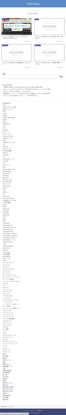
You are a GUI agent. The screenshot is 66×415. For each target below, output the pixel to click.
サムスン (6, 283)
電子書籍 (6, 397)
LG (4, 157)
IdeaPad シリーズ (8, 142)
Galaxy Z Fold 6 (8, 136)
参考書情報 (6, 372)
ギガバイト (6, 267)
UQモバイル (7, 248)
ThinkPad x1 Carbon (10, 234)
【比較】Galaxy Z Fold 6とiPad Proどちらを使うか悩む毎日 (22, 87)
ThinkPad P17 (7, 229)
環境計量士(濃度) (8, 387)
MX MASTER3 (7, 182)
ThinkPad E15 (7, 225)
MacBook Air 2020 (9, 169)
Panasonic (6, 196)
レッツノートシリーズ (10, 343)
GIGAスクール (7, 138)
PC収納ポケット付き (9, 200)
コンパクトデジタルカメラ (11, 281)
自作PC (5, 393)
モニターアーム (8, 337)
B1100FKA (6, 124)
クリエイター (7, 271)
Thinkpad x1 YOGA (9, 238)
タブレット (6, 294)
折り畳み (6, 377)
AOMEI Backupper (9, 117)
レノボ (5, 345)
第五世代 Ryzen (8, 391)
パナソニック (7, 323)
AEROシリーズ (7, 109)
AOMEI (5, 115)
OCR (4, 190)
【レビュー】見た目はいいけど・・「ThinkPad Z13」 (20, 95)
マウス (5, 333)
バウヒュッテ (7, 310)
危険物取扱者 (7, 370)
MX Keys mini (7, 180)
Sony (4, 219)
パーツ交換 (6, 306)
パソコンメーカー (8, 316)
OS (4, 194)
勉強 (4, 362)
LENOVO (6, 155)
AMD (4, 111)
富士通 (5, 375)
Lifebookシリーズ (9, 159)
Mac (4, 167)
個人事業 (6, 356)
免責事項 (40, 410)
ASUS (5, 122)
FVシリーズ (6, 134)
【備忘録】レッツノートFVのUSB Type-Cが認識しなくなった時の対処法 (26, 93)
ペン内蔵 (6, 329)
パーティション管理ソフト (11, 308)
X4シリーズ (6, 258)
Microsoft (6, 173)
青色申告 (6, 399)
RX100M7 (6, 213)
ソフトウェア (7, 292)
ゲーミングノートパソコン (11, 277)
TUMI (4, 244)
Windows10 (7, 256)
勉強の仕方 (6, 364)
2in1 (4, 105)
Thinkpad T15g (8, 231)
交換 (4, 354)
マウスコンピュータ (9, 335)
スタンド (6, 287)
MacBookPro (7, 171)
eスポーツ (6, 132)
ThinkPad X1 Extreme (10, 236)
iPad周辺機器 (7, 151)
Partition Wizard (8, 198)
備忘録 (5, 358)
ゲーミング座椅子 (8, 279)
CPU (4, 126)
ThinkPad (6, 223)
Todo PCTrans (7, 242)
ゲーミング (6, 273)
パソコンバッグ (8, 314)
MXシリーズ (7, 184)
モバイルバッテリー (9, 341)
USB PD (5, 250)
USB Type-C (7, 252)
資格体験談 (6, 395)
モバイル (6, 339)
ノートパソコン (8, 302)
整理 (4, 381)
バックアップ (7, 321)
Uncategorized (8, 246)
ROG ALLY (6, 209)
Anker (5, 113)
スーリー (6, 285)
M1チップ (6, 165)
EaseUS (5, 130)
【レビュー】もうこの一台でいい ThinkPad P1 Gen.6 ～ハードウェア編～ (27, 89)
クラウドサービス (8, 269)
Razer (5, 204)
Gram (5, 140)
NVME (5, 188)
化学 (4, 368)
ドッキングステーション (11, 300)
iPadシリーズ (7, 148)
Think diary (33, 3)
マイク (5, 331)
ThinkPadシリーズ (9, 240)
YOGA (5, 260)
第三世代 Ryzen (8, 389)
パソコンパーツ (8, 312)
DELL (4, 128)
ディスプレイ (7, 298)
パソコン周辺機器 (8, 319)
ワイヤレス (6, 352)
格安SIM (5, 385)
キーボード (6, 265)
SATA (4, 217)
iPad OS (5, 146)
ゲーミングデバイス (9, 275)
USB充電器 (6, 254)
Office (5, 192)
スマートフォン (8, 290)
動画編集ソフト (8, 366)
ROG (4, 207)
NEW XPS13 (7, 186)
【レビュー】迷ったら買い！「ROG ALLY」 (17, 91)
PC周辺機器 (7, 202)
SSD (4, 221)
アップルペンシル (8, 263)
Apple (5, 119)
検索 (4, 74)
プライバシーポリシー (29, 410)
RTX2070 (6, 211)
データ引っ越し (8, 296)
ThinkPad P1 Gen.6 (9, 227)
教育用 (5, 379)
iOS (4, 144)
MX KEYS (6, 178)
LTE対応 (5, 161)
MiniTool (6, 175)
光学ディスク (7, 360)
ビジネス (6, 327)
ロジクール (6, 350)
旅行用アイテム (8, 383)
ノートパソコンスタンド (11, 304)
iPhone (5, 153)
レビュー (6, 348)
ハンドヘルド (7, 325)
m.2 (4, 163)
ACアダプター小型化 (9, 107)
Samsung (6, 215)
